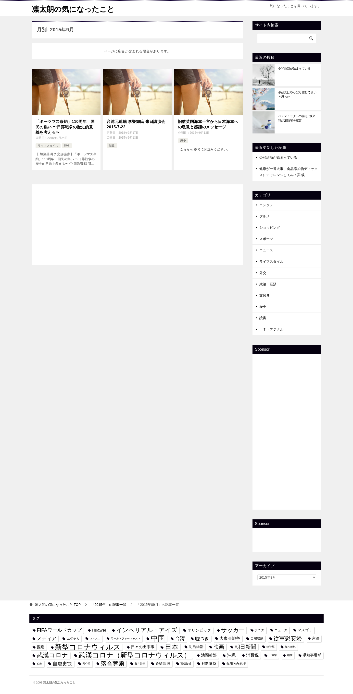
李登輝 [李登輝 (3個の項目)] (270, 646)
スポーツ (266, 239)
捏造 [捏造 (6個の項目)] (41, 647)
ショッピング (269, 227)
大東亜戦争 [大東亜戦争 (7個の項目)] (229, 638)
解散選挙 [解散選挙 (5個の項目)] (209, 664)
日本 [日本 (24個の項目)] (171, 646)
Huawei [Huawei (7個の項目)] (99, 630)
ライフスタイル (48, 145)
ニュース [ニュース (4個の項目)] (281, 630)
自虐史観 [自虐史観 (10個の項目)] (62, 663)
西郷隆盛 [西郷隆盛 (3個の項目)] (185, 663)
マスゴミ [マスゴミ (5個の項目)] (305, 630)
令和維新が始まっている (294, 68)
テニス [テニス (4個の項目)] (259, 630)
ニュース (266, 250)
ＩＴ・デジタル (271, 329)
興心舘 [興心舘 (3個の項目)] (86, 663)
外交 (262, 273)
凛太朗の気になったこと (73, 8)
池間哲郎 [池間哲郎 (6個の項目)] (209, 655)
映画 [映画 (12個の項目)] (219, 647)
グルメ (264, 216)
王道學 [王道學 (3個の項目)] (273, 655)
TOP (58, 605)
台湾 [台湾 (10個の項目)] (180, 638)
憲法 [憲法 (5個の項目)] (315, 638)
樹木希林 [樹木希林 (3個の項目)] (290, 646)
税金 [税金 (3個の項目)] (39, 663)
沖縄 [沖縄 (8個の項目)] (231, 655)
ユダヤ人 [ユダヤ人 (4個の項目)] (73, 638)
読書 (262, 318)
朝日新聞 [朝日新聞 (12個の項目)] (245, 647)
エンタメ (266, 205)
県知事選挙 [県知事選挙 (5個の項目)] (312, 655)
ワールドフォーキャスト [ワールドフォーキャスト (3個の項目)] (125, 638)
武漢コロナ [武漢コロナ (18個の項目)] (52, 655)
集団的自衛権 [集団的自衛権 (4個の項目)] (236, 664)
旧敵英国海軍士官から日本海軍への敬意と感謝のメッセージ (208, 124)
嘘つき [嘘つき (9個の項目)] (202, 638)
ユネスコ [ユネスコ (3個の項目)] (95, 638)
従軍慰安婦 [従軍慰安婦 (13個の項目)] (288, 638)
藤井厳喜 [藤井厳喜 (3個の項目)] (140, 663)
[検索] (286, 38)
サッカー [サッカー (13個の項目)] (232, 630)
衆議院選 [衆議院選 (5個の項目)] (162, 664)
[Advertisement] (137, 223)
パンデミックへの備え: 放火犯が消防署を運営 (296, 118)
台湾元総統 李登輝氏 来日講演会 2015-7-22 (136, 124)
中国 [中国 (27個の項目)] (158, 638)
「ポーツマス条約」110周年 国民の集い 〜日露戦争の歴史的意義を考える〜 (65, 127)
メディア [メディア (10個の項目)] (46, 638)
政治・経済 (268, 284)
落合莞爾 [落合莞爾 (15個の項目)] (112, 663)
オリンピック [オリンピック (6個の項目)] (199, 630)
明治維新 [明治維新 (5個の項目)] (196, 647)
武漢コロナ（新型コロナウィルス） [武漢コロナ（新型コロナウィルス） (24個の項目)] (134, 655)
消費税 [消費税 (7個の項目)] (252, 655)
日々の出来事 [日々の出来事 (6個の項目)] (142, 647)
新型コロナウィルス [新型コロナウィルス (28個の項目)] (88, 646)
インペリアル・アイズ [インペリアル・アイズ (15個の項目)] (146, 630)
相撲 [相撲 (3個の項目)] (289, 655)
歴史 (67, 145)
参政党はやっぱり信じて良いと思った (297, 94)
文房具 (264, 295)
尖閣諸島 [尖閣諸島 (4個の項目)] (257, 638)
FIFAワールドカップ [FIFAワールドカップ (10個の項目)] (59, 630)
